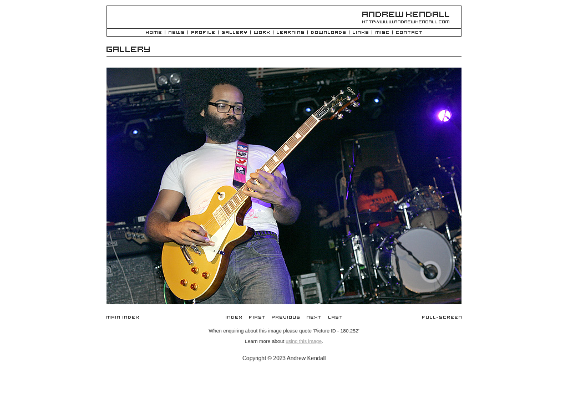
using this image (304, 341)
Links (360, 33)
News (176, 33)
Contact (409, 33)
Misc (382, 33)
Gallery (234, 33)
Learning (290, 33)
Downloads (328, 33)
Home (153, 33)
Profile (203, 33)
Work (262, 33)
